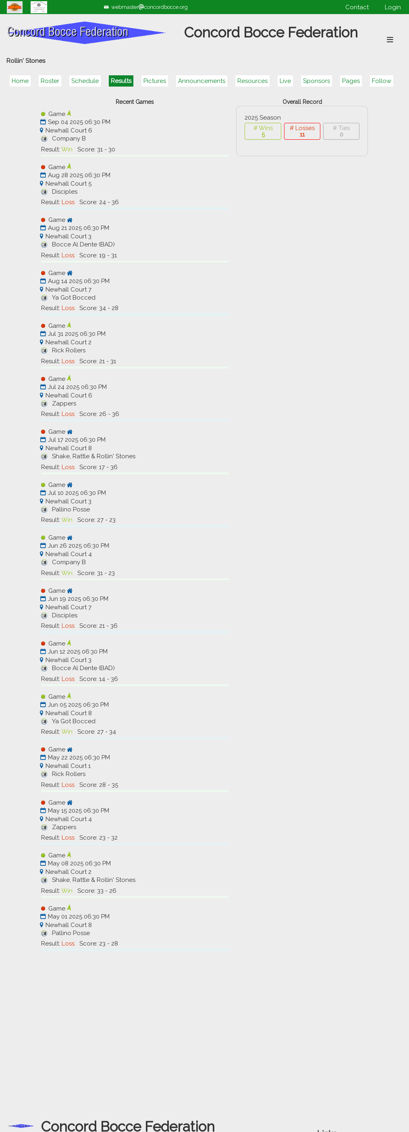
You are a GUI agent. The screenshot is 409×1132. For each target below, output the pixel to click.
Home (20, 81)
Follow (381, 81)
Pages (351, 81)
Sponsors (316, 81)
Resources (252, 81)
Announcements (201, 81)
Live (285, 81)
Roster (50, 81)
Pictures (154, 81)
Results (121, 81)
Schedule (85, 81)
